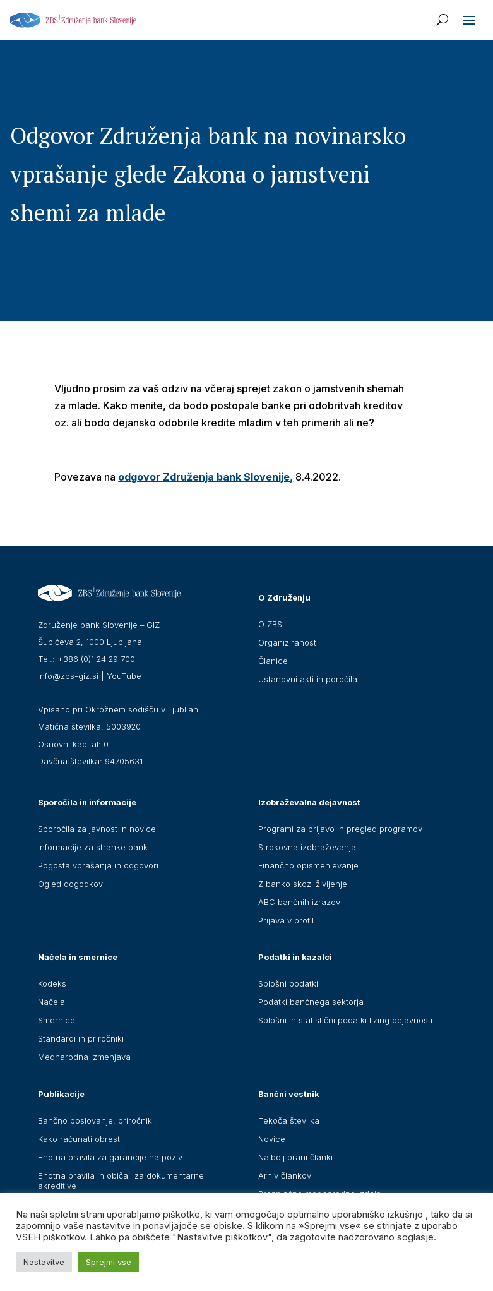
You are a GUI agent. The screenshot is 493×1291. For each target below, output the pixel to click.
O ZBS (270, 624)
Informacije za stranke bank (93, 847)
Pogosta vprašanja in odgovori (98, 865)
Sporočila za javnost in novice (97, 829)
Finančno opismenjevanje (308, 865)
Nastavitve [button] (43, 1262)
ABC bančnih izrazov (299, 902)
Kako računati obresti (80, 1139)
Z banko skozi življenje (302, 884)
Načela (51, 1002)
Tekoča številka (288, 1120)
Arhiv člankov (284, 1175)
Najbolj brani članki (295, 1157)
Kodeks (52, 983)
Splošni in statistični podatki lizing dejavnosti (345, 1020)
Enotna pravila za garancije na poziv (110, 1157)
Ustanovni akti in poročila (307, 679)
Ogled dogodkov (70, 884)
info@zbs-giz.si (68, 676)
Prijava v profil (286, 920)
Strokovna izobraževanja (307, 847)
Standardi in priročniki (81, 1038)
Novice (271, 1139)
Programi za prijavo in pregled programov (340, 829)
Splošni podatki (288, 983)
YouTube (124, 676)
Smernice (56, 1020)
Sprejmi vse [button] (108, 1262)
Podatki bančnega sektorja (311, 1002)
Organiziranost (287, 642)
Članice (273, 661)
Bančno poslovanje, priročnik (95, 1120)
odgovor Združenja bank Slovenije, (205, 477)
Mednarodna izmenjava (84, 1057)
